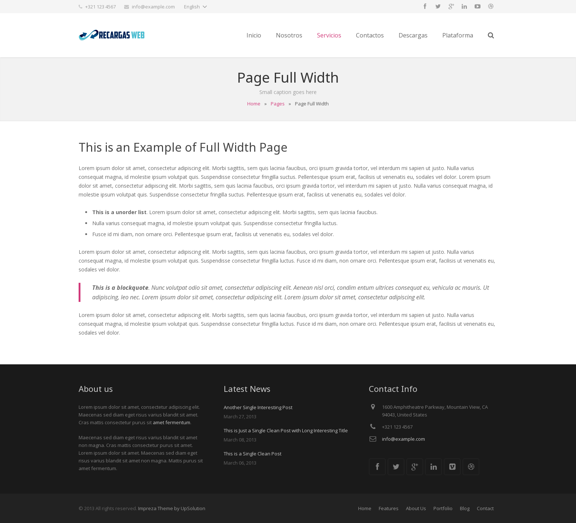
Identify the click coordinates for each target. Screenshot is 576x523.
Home (253, 103)
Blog (464, 508)
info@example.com (153, 6)
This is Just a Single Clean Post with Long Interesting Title (286, 430)
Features (389, 508)
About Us (416, 508)
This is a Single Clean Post (252, 453)
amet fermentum (171, 422)
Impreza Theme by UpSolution (171, 508)
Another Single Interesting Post (258, 407)
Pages (278, 103)
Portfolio (443, 508)
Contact (485, 508)
